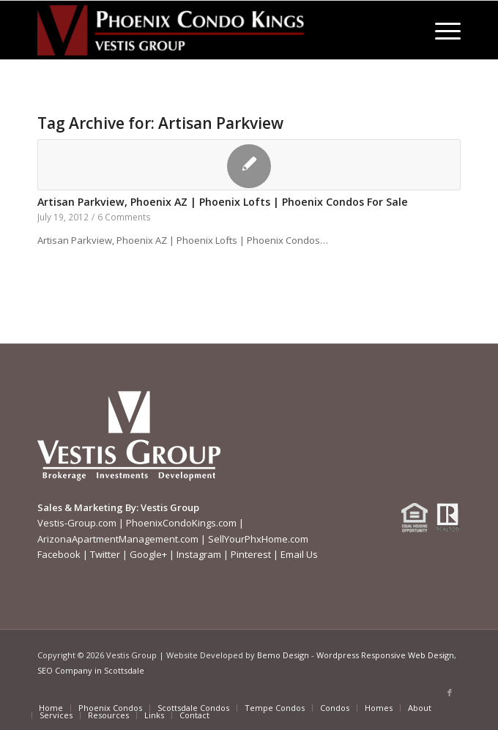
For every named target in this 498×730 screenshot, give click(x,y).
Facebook (59, 554)
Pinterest (251, 554)
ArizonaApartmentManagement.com (117, 538)
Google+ (148, 554)
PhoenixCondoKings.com (181, 522)
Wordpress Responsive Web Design (385, 654)
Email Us (299, 554)
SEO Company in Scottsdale (90, 670)
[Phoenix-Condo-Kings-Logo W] (206, 30)
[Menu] (440, 30)
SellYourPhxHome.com (258, 538)
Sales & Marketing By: (87, 507)
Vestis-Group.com (76, 522)
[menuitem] (440, 30)
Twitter (105, 554)
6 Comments (124, 217)
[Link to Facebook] (450, 693)
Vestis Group (170, 507)
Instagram (198, 554)
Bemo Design (283, 654)
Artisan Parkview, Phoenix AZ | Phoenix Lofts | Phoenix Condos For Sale (222, 202)
